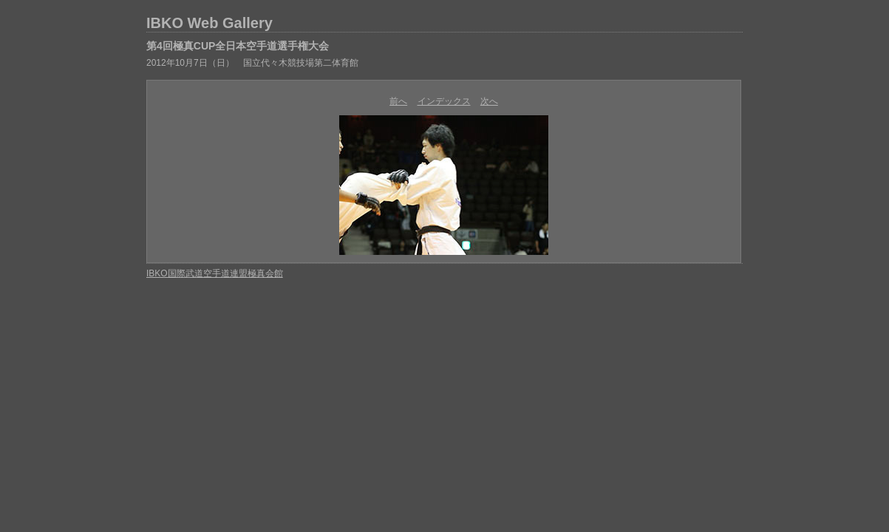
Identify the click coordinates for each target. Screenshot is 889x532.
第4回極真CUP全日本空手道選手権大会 (237, 46)
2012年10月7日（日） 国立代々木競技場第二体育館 (252, 63)
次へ (489, 101)
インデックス (444, 101)
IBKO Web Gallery (209, 23)
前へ (398, 101)
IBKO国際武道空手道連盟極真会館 (214, 273)
